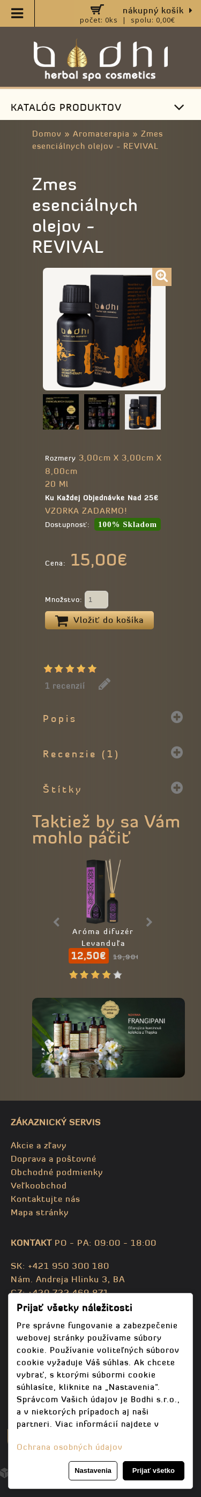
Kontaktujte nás (45, 1198)
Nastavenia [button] (93, 1470)
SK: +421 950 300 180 (60, 1265)
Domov (47, 134)
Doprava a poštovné (53, 1158)
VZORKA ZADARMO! (86, 511)
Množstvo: (76, 600)
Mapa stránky (40, 1212)
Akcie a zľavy (38, 1145)
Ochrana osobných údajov (70, 1447)
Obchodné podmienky (57, 1172)
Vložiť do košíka (99, 621)
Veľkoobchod (39, 1185)
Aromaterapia (101, 134)
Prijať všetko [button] (153, 1470)
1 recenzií (65, 686)
